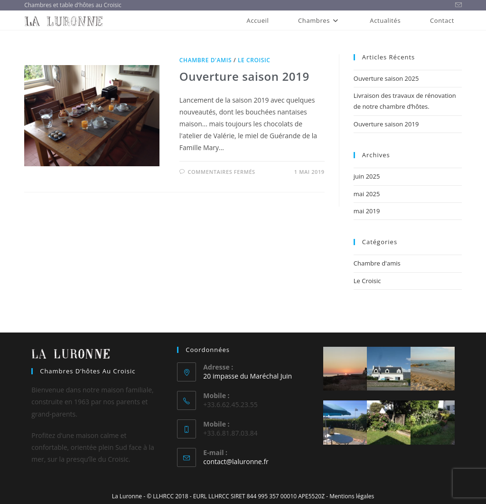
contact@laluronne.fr (235, 461)
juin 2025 (367, 176)
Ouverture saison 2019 (244, 76)
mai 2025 (367, 194)
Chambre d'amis (205, 60)
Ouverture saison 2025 (386, 78)
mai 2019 (367, 211)
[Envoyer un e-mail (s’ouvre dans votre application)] (457, 5)
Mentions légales (351, 496)
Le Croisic (254, 60)
